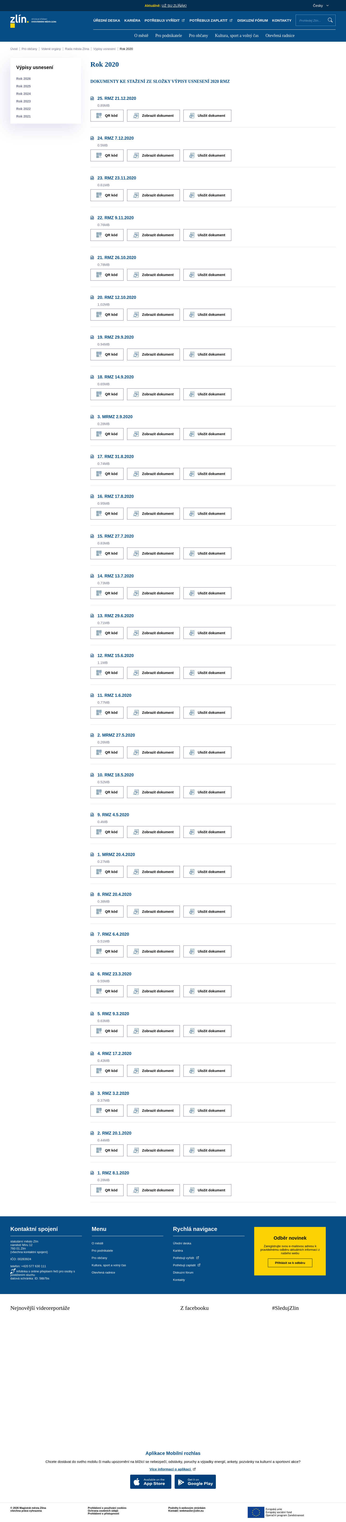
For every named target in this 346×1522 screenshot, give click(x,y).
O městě (141, 35)
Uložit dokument (207, 115)
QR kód (107, 115)
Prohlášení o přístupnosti (103, 1513)
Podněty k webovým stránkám (186, 1507)
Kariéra (132, 20)
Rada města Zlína (77, 49)
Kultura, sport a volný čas (236, 35)
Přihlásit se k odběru (290, 1263)
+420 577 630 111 (33, 1266)
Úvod (13, 49)
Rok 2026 (23, 79)
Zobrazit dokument (153, 115)
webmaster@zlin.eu (192, 1510)
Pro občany (198, 35)
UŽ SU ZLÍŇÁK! (174, 6)
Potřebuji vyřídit (165, 20)
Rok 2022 (23, 109)
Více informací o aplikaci (172, 1469)
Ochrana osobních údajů (103, 1510)
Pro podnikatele (168, 35)
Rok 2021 (23, 116)
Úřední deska (106, 20)
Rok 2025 (23, 86)
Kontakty (281, 20)
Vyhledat (330, 20)
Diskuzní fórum (252, 20)
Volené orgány (51, 49)
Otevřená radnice (280, 35)
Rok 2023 (23, 101)
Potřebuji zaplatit (211, 20)
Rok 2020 (126, 49)
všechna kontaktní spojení (29, 1252)
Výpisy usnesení (104, 49)
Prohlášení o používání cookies (107, 1507)
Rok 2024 (23, 94)
